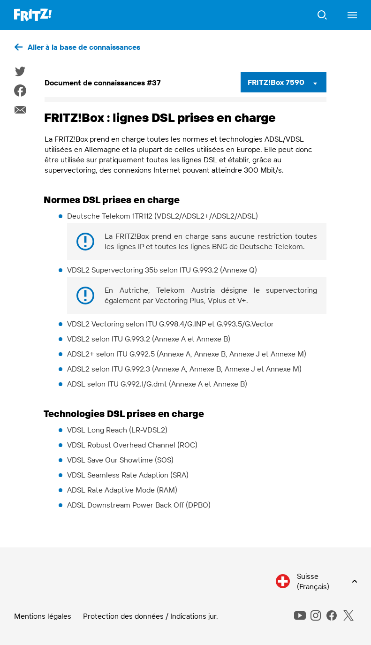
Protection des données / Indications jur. (150, 616)
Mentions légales (42, 616)
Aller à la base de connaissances (84, 47)
